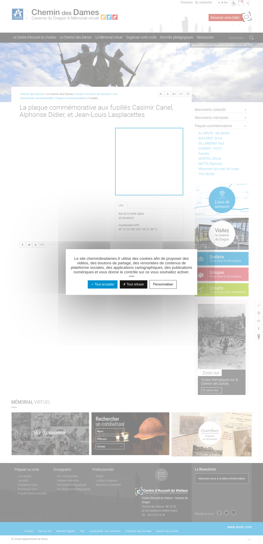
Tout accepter (102, 284)
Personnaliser (163, 284)
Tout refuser (133, 284)
